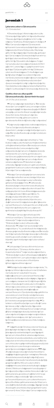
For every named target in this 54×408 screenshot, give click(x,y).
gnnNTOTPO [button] (11, 12)
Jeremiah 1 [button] (27, 21)
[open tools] (46, 12)
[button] (15, 12)
